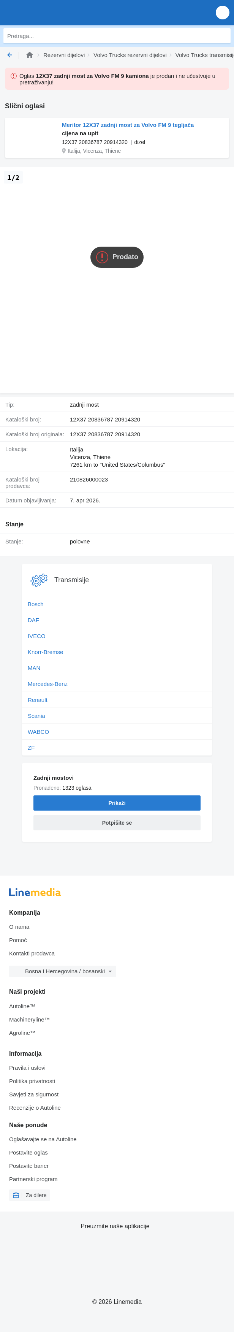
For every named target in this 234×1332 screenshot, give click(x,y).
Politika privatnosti (32, 1081)
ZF (31, 747)
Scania (36, 716)
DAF (33, 620)
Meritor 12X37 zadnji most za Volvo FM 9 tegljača (128, 125)
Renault (37, 700)
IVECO (37, 636)
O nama (19, 926)
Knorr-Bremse (45, 652)
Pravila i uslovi (27, 1067)
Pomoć (18, 940)
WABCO (38, 732)
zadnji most (84, 404)
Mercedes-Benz (48, 684)
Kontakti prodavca (32, 953)
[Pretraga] (223, 35)
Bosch (36, 604)
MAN (34, 668)
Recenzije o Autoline (35, 1107)
